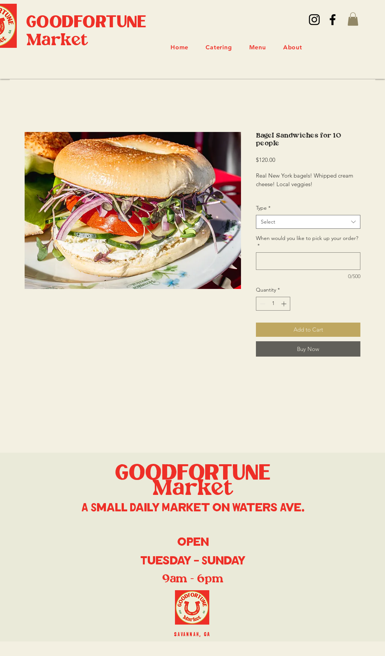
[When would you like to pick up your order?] (308, 261)
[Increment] (284, 303)
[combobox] (308, 222)
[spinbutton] (273, 303)
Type (263, 207)
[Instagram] (314, 19)
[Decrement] (261, 303)
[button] (353, 19)
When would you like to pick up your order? (307, 242)
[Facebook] (332, 19)
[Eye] (192, 607)
